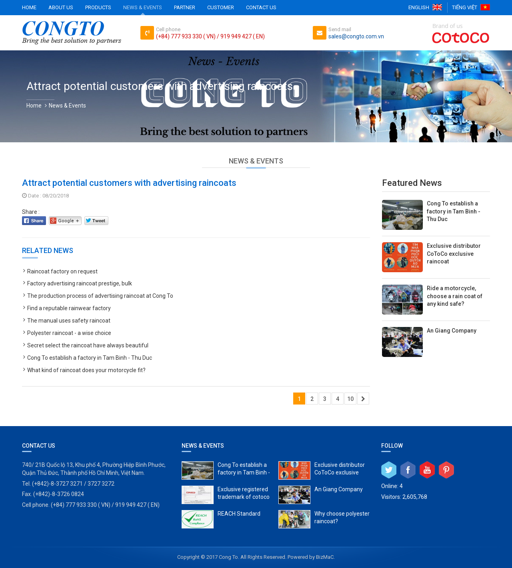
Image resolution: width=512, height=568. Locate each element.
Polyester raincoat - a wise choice (69, 333)
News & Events (142, 7)
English (418, 7)
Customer (220, 7)
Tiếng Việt (464, 7)
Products (98, 7)
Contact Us (261, 7)
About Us (60, 7)
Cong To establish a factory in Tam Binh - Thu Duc (89, 358)
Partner (184, 7)
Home (29, 7)
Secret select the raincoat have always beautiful (87, 345)
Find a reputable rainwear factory (69, 308)
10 (350, 399)
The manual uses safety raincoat (68, 320)
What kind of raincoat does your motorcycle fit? (86, 370)
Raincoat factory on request (62, 271)
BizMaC (325, 557)
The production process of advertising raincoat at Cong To (100, 296)
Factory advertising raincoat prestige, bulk (79, 283)
